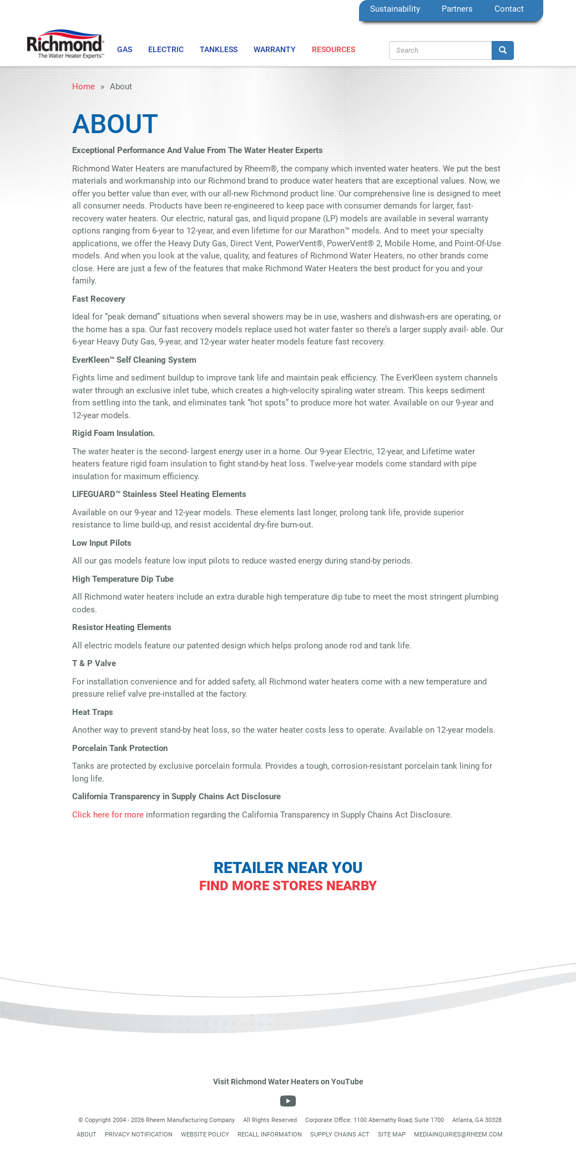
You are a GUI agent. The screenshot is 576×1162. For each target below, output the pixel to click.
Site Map (392, 1134)
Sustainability (395, 9)
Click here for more (108, 815)
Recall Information (270, 1134)
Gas (124, 49)
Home (83, 87)
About (87, 1134)
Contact (509, 9)
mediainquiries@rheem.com (458, 1134)
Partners (457, 9)
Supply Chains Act (340, 1134)
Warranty (275, 49)
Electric (166, 49)
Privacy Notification (139, 1134)
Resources (333, 49)
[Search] (503, 50)
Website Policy (205, 1134)
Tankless (219, 49)
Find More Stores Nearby (288, 886)
